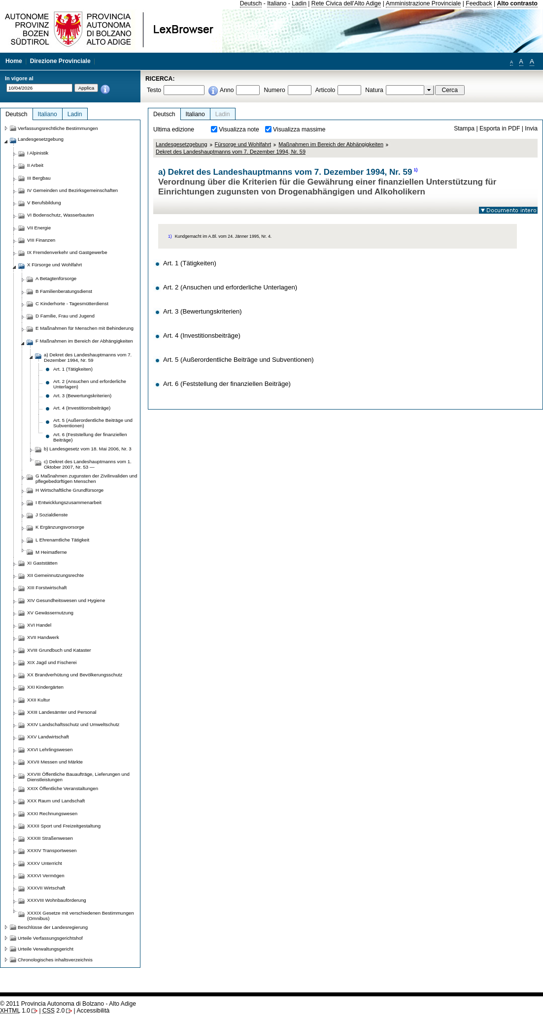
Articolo (325, 90)
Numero (274, 90)
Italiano (276, 3)
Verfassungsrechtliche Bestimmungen (58, 128)
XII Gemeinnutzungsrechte (55, 575)
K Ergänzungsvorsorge (59, 527)
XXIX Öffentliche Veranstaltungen (62, 788)
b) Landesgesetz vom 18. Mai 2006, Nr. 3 (88, 448)
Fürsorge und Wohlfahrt (243, 144)
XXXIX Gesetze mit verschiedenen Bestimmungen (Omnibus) (80, 915)
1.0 (15, 1010)
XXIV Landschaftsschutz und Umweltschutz (73, 724)
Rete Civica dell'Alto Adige (346, 3)
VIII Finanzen (41, 240)
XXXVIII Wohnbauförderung (56, 900)
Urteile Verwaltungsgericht (45, 949)
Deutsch (251, 3)
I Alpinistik (37, 153)
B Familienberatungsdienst (63, 291)
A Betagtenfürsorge (55, 278)
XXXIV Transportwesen (51, 850)
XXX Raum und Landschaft (56, 800)
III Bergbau (39, 178)
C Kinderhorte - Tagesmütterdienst (71, 303)
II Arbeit (35, 165)
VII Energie (39, 227)
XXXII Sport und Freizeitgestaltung (64, 825)
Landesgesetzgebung (181, 144)
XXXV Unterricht (44, 863)
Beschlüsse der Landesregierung (53, 927)
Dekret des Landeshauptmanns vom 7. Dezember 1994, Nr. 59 (230, 152)
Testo (154, 90)
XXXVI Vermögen (46, 875)
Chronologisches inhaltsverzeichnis (55, 959)
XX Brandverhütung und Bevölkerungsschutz (74, 674)
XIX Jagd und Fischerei (51, 662)
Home (13, 61)
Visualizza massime (299, 129)
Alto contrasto (517, 3)
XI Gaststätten (42, 563)
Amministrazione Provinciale (423, 3)
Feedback (479, 3)
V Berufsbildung (44, 202)
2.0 (53, 1010)
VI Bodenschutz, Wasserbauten (60, 215)
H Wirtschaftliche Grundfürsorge (69, 490)
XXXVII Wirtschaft (46, 888)
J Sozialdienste (51, 514)
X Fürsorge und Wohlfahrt (54, 264)
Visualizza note (239, 129)
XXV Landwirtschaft (48, 736)
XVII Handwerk (43, 637)
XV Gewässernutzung (50, 612)
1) (415, 169)
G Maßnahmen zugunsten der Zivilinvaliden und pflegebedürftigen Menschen (86, 478)
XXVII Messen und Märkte (55, 761)
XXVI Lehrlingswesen (49, 749)
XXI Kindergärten (45, 687)
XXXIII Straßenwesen (50, 838)
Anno (227, 90)
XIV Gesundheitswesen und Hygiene (66, 600)
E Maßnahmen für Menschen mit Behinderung (84, 328)
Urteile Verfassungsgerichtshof (50, 938)
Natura (374, 90)
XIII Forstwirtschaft (47, 587)
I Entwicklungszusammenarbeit (68, 502)
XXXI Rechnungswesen (52, 813)
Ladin (299, 3)
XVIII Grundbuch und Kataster (59, 650)
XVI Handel (39, 625)
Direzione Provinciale (60, 61)
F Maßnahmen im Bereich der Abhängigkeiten (84, 341)
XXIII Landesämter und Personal (61, 712)
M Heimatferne (51, 552)
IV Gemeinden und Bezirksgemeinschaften (72, 190)
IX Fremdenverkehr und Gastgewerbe (67, 252)
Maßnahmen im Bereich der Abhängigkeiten (330, 144)
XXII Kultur (38, 699)
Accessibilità (92, 1010)
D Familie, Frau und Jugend (65, 315)
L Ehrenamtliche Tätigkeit (62, 539)
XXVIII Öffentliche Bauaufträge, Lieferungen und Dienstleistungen (78, 776)
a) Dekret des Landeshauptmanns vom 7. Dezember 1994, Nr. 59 (88, 357)
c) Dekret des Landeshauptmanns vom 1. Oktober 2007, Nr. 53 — (88, 464)
